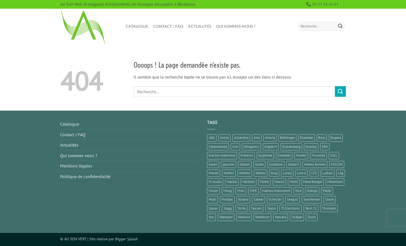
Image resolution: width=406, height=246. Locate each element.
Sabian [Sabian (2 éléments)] (258, 199)
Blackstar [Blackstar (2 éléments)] (306, 137)
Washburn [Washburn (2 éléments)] (262, 217)
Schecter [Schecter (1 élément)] (275, 199)
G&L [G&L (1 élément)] (333, 155)
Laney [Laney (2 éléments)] (287, 173)
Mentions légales (76, 166)
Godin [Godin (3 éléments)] (259, 164)
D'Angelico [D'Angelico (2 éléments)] (251, 146)
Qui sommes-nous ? (236, 26)
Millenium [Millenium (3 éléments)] (335, 181)
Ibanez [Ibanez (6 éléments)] (261, 173)
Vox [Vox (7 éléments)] (211, 217)
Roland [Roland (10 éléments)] (243, 199)
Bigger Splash (126, 238)
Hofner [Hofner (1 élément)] (229, 173)
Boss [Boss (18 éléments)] (321, 137)
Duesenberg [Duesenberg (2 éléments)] (291, 146)
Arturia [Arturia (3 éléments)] (270, 137)
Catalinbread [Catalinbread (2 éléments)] (218, 146)
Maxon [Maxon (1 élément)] (279, 181)
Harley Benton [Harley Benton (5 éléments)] (315, 164)
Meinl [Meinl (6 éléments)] (294, 181)
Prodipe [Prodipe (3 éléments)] (227, 199)
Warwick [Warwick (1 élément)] (244, 217)
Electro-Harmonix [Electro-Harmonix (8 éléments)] (222, 155)
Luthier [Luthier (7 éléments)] (327, 173)
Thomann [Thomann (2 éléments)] (329, 208)
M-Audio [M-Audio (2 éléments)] (215, 181)
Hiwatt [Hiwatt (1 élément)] (214, 173)
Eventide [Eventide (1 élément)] (284, 155)
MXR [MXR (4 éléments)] (253, 190)
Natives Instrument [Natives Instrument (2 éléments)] (276, 190)
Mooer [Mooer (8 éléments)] (213, 190)
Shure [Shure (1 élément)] (329, 199)
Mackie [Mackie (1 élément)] (232, 181)
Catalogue (137, 26)
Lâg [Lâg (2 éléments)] (340, 173)
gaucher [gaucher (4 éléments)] (229, 164)
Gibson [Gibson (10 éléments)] (245, 164)
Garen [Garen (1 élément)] (213, 164)
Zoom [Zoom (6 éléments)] (311, 217)
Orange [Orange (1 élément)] (312, 190)
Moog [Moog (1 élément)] (227, 190)
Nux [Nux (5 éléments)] (298, 190)
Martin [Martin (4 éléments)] (264, 181)
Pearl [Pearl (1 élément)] (212, 199)
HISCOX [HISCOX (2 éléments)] (337, 164)
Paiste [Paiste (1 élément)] (327, 190)
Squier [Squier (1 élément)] (213, 208)
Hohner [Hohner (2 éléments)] (244, 173)
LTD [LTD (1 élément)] (314, 173)
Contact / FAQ (168, 26)
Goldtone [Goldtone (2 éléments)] (276, 164)
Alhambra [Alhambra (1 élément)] (241, 137)
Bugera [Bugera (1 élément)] (335, 137)
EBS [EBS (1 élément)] (325, 146)
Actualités (199, 26)
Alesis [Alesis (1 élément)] (224, 137)
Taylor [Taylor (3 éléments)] (271, 208)
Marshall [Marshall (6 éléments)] (248, 181)
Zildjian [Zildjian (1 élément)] (296, 217)
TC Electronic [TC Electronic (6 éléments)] (290, 208)
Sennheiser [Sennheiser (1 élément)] (311, 199)
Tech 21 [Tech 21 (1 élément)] (311, 208)
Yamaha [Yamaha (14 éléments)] (280, 217)
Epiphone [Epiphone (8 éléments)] (265, 155)
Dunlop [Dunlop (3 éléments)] (311, 146)
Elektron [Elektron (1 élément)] (247, 155)
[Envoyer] (340, 26)
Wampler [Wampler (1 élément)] (226, 217)
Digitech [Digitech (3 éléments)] (270, 146)
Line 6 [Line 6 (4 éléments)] (301, 173)
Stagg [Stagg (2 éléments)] (227, 208)
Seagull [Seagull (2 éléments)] (292, 199)
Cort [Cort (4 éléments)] (235, 146)
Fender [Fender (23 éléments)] (301, 155)
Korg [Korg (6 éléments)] (274, 173)
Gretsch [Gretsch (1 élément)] (293, 164)
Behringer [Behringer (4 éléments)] (287, 137)
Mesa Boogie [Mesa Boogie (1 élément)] (312, 181)
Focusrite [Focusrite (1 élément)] (318, 155)
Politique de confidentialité (85, 176)
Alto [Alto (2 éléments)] (257, 137)
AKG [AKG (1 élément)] (212, 137)
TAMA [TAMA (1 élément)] (241, 208)
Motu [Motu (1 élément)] (241, 190)
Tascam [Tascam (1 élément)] (256, 208)
